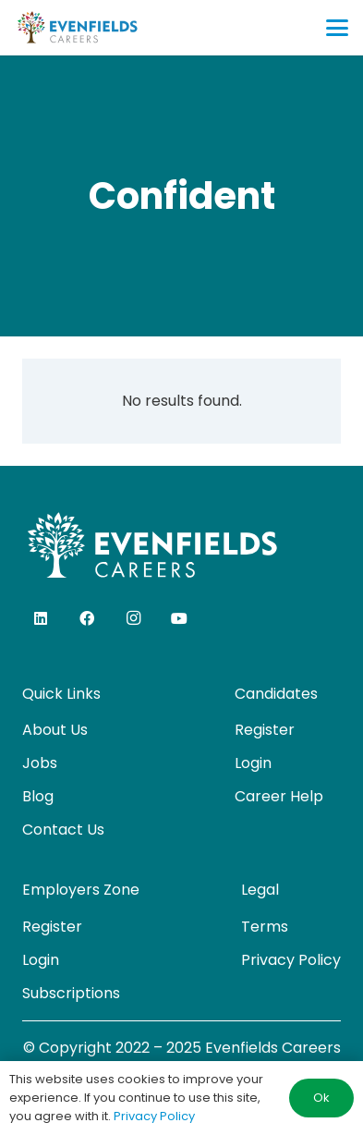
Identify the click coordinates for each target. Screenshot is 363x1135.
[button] (337, 28)
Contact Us (63, 829)
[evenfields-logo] (77, 28)
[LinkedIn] (40, 618)
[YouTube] (179, 618)
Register (265, 729)
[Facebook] (86, 618)
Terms (264, 926)
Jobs (39, 763)
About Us (55, 729)
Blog (38, 796)
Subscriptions (71, 993)
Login (253, 763)
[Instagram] (133, 618)
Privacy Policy (291, 959)
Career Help (279, 796)
